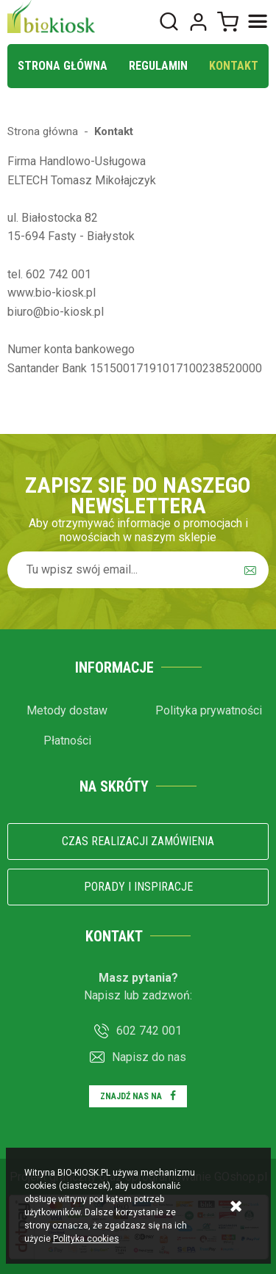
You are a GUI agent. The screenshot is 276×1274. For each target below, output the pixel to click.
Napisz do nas (149, 1057)
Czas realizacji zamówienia (138, 841)
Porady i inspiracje (138, 887)
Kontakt (233, 66)
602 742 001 (149, 1031)
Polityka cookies (86, 1239)
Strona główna (62, 66)
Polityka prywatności (208, 710)
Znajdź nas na (131, 1096)
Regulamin (158, 66)
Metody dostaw (66, 710)
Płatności (67, 741)
